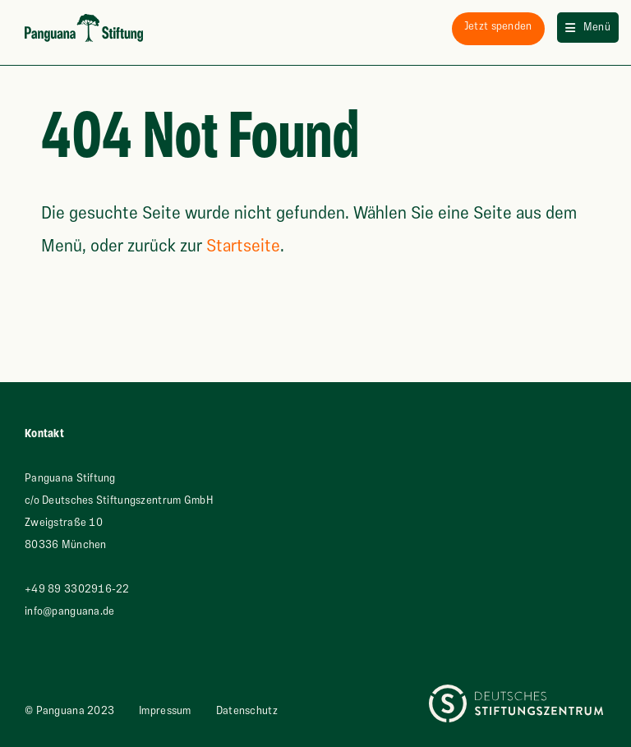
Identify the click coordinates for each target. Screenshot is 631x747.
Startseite (243, 246)
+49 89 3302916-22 (77, 589)
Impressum (165, 711)
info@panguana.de (69, 611)
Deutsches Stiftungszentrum (498, 695)
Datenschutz (247, 711)
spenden (498, 26)
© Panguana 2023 (69, 711)
